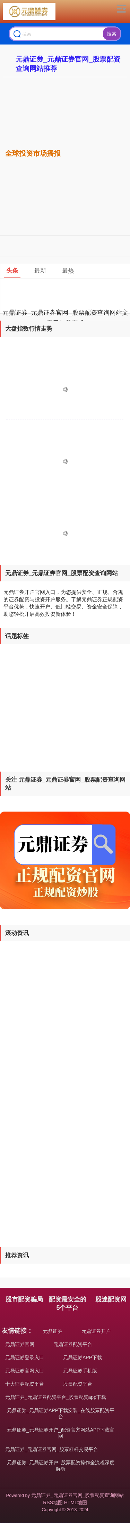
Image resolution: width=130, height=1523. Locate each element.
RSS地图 (53, 1502)
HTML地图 (75, 1502)
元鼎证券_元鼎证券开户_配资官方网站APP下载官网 (60, 1433)
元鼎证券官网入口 (24, 1370)
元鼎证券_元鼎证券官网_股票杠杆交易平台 (51, 1449)
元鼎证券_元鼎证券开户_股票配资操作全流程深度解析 (60, 1466)
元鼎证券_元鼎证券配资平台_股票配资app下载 (55, 1397)
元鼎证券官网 (19, 1344)
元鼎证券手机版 (80, 1370)
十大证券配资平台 (24, 1384)
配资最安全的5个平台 (67, 1303)
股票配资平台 (77, 1384)
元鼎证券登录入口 (24, 1357)
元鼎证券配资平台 (72, 1344)
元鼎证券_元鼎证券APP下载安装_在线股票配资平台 (60, 1413)
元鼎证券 (52, 1331)
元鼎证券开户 (96, 1331)
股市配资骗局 (24, 1299)
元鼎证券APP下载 (82, 1357)
